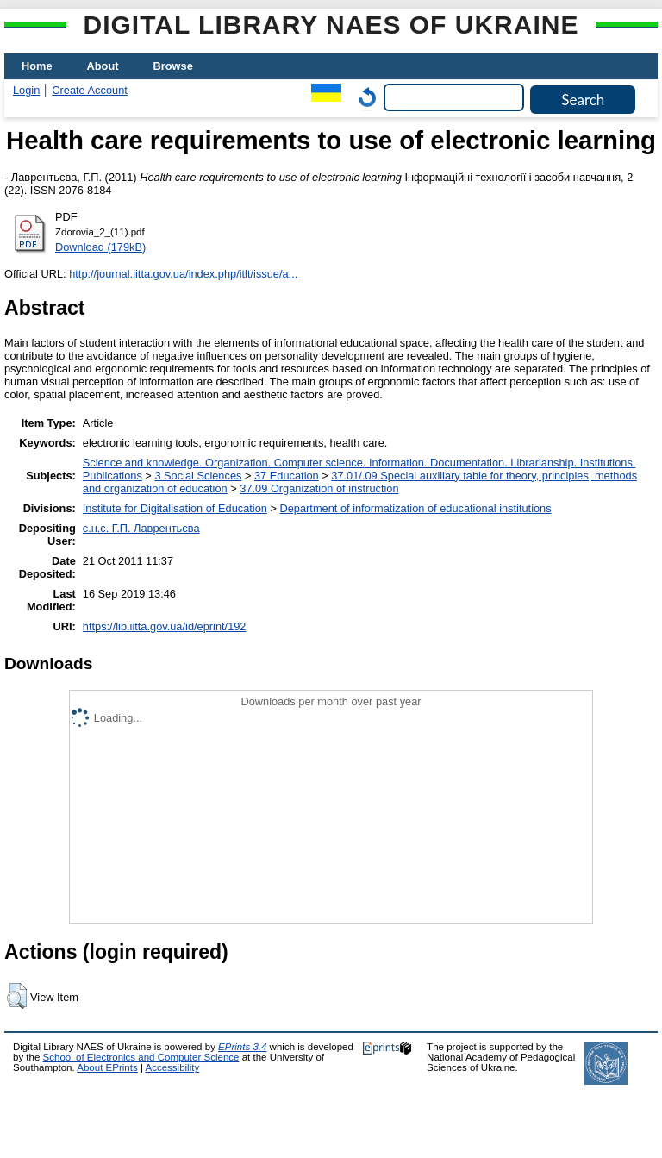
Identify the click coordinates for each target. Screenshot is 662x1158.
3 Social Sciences (197, 475)
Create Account (90, 90)
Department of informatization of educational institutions (416, 508)
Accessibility (172, 1067)
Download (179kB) (100, 247)
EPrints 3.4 (242, 1047)
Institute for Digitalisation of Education (175, 508)
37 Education (286, 475)
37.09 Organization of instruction (319, 488)
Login (26, 90)
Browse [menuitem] (173, 65)
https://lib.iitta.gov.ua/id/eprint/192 (165, 626)
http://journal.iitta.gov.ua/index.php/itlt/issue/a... (183, 273)
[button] (17, 996)
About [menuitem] (103, 65)
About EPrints (107, 1067)
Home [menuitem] (37, 65)
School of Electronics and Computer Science (141, 1057)
